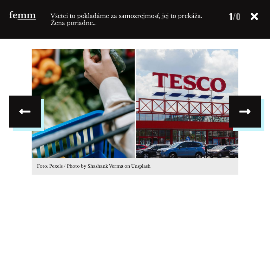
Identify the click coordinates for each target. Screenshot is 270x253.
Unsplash (140, 166)
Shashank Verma (105, 166)
